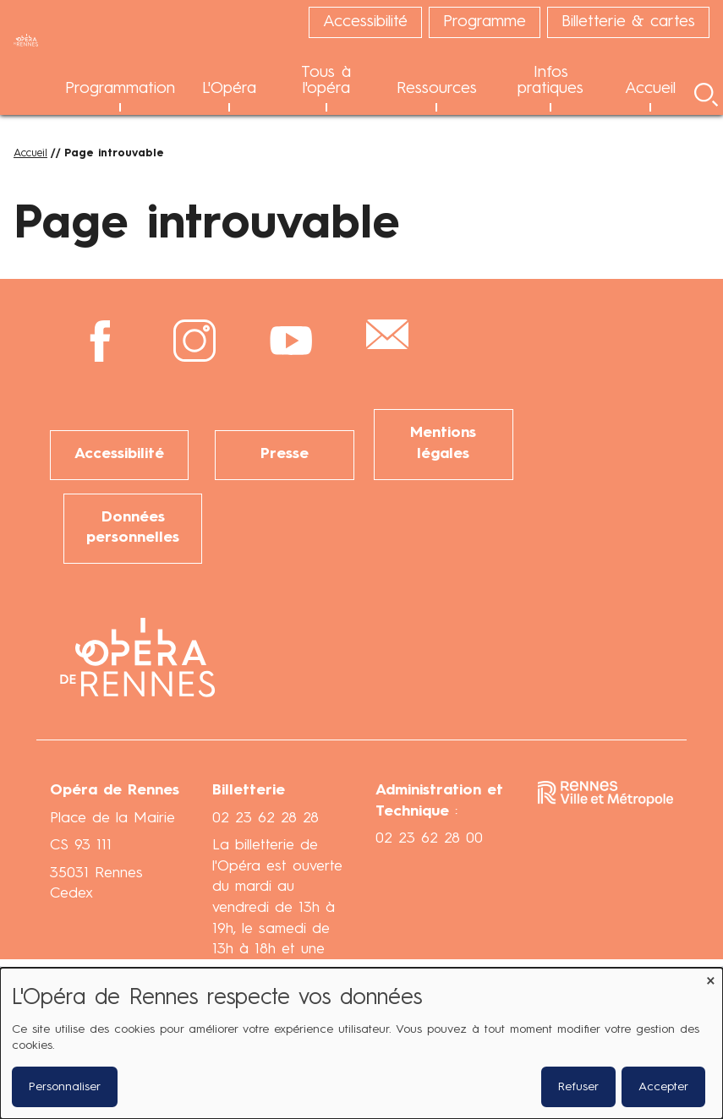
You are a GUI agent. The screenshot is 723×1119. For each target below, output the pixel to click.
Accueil (30, 153)
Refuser (578, 1087)
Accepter (663, 1087)
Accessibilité (119, 454)
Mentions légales (443, 443)
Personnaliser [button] (65, 1087)
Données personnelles (132, 528)
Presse (284, 454)
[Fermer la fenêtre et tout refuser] (710, 978)
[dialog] (361, 1043)
